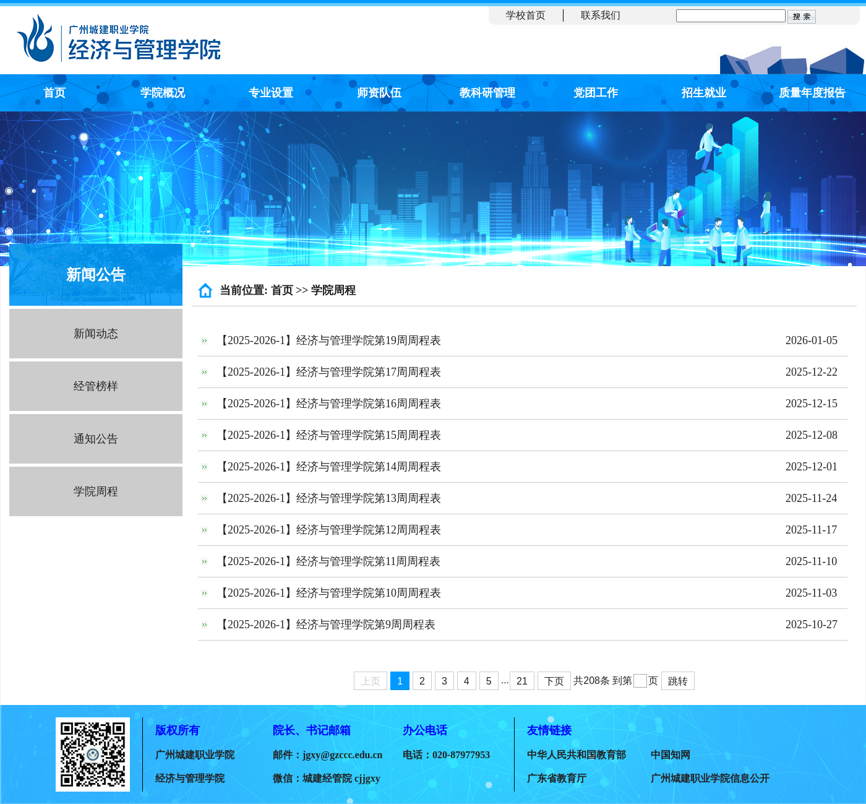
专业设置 (271, 93)
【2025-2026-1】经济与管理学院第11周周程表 (328, 561)
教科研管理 (487, 93)
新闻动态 (96, 333)
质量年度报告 (812, 93)
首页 (54, 93)
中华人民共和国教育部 (576, 755)
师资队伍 (379, 93)
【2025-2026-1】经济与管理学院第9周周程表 (325, 624)
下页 (554, 681)
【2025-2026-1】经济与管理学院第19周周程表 (328, 340)
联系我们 (600, 15)
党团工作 (595, 93)
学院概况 (162, 93)
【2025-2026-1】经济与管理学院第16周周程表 (328, 403)
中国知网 (670, 755)
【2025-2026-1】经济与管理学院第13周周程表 (328, 498)
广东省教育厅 (556, 778)
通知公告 (96, 439)
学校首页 (526, 15)
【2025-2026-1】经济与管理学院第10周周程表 (328, 593)
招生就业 (704, 93)
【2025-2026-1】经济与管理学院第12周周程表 (328, 530)
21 (522, 681)
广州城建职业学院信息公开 (710, 778)
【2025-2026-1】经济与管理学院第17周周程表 (328, 372)
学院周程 (96, 491)
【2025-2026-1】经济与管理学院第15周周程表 (328, 435)
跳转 (678, 681)
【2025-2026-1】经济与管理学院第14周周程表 (328, 466)
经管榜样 (96, 386)
